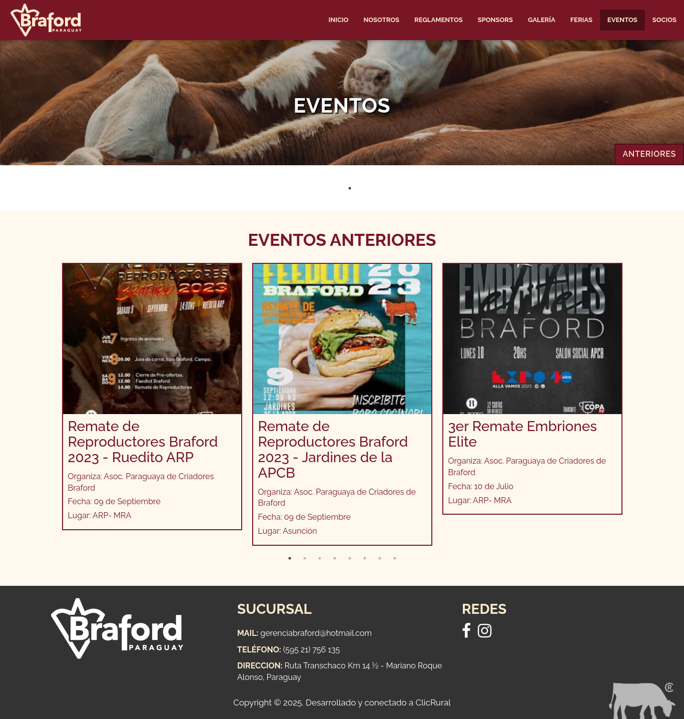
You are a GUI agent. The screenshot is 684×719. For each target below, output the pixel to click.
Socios (664, 20)
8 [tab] (395, 558)
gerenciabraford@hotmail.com (316, 633)
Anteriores (649, 154)
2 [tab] (305, 558)
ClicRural (433, 702)
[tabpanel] (152, 396)
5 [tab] (350, 558)
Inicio (339, 20)
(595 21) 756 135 (311, 649)
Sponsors (495, 20)
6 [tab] (365, 558)
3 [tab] (320, 558)
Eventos (622, 20)
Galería (541, 20)
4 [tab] (335, 558)
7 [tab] (380, 558)
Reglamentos (438, 20)
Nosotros (381, 20)
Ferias (581, 20)
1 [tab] (350, 188)
